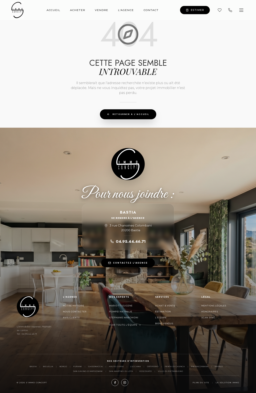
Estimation (163, 311)
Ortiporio (153, 366)
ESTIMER (195, 10)
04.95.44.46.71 (128, 241)
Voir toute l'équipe (125, 325)
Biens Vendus (164, 323)
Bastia (33, 366)
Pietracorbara (199, 366)
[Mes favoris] (219, 10)
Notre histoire (73, 305)
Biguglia (48, 366)
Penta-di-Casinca (175, 366)
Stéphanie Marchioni (123, 317)
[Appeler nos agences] (230, 10)
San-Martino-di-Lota (121, 371)
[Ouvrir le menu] (241, 10)
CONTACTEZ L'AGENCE (128, 262)
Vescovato (145, 371)
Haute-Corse (116, 366)
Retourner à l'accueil (128, 114)
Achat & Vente (165, 305)
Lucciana (135, 366)
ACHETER (77, 10)
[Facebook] (114, 382)
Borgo (63, 366)
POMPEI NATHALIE (120, 311)
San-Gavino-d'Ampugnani (88, 371)
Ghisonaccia (95, 366)
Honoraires (209, 311)
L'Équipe (161, 317)
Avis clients (71, 317)
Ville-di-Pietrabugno (170, 371)
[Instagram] (124, 382)
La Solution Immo (227, 382)
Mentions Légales (213, 305)
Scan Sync (208, 317)
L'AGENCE (126, 10)
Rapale (219, 366)
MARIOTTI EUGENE (121, 305)
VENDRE (101, 10)
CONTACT (151, 10)
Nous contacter (75, 311)
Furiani (77, 366)
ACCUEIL (53, 10)
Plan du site (201, 382)
